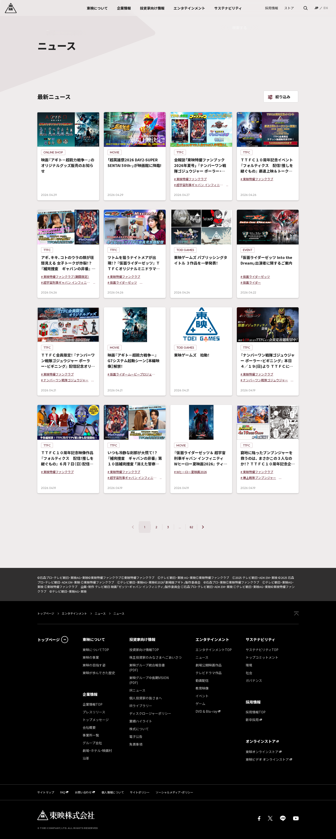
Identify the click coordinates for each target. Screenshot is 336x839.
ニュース (100, 613)
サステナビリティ (260, 639)
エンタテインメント (74, 613)
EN (325, 8)
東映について (94, 639)
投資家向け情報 (142, 639)
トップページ (46, 613)
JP (316, 8)
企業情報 (90, 694)
